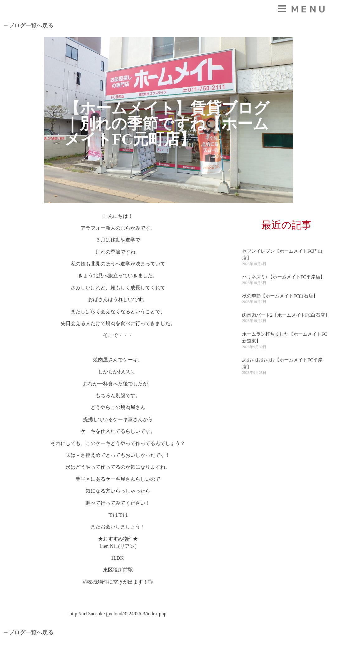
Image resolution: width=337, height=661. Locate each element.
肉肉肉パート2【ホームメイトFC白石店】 (286, 315)
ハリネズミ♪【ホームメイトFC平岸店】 (283, 276)
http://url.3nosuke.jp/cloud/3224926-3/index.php (117, 613)
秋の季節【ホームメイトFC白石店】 (280, 295)
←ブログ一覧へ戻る (28, 25)
